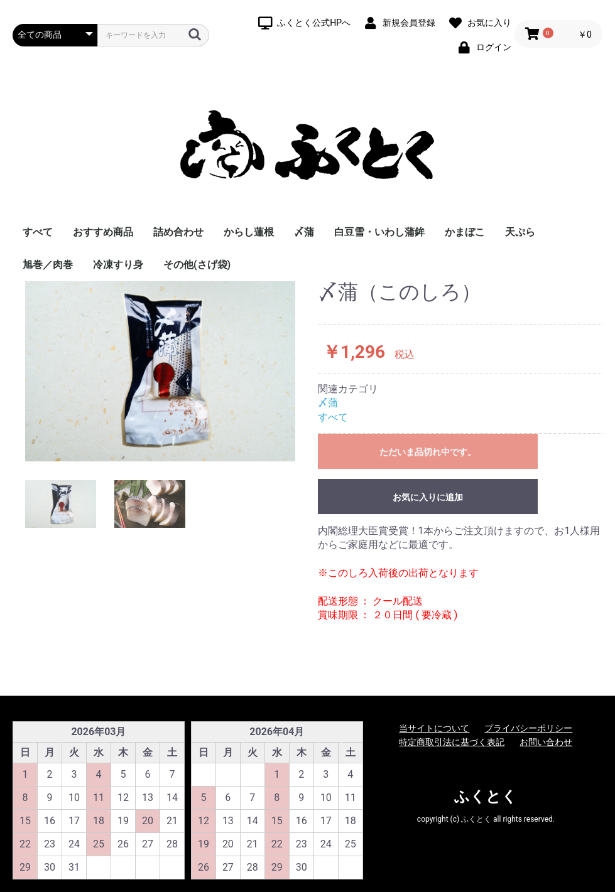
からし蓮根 (249, 232)
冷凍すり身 (118, 265)
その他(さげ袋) (197, 265)
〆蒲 (304, 232)
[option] (160, 371)
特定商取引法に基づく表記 (451, 742)
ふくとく (485, 796)
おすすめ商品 (103, 232)
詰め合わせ (178, 232)
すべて (38, 232)
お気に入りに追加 (428, 497)
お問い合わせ (546, 742)
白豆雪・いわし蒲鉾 (379, 232)
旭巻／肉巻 (48, 265)
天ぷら (520, 232)
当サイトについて (434, 728)
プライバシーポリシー (528, 728)
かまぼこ (465, 232)
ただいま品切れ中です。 (427, 452)
